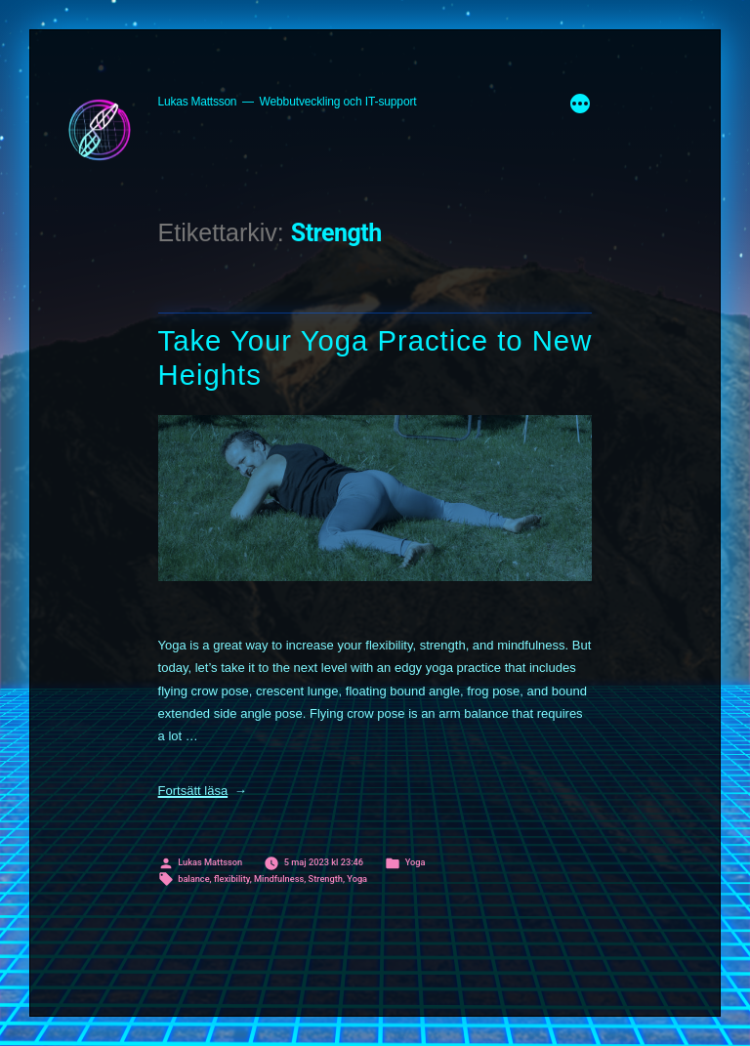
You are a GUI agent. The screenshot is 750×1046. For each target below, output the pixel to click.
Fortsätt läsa (202, 790)
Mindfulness (279, 878)
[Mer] (580, 106)
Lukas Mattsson (197, 101)
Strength (326, 878)
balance (193, 878)
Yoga (415, 862)
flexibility (232, 878)
